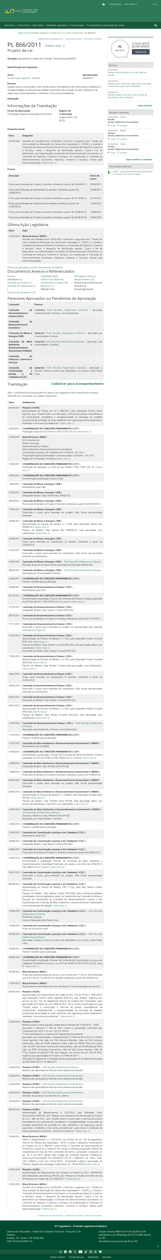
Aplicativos (93, 1257)
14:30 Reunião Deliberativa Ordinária (66, 367)
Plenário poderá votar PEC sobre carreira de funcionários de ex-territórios (127, 96)
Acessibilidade (115, 4)
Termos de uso (76, 1257)
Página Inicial (23, 33)
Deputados (38, 25)
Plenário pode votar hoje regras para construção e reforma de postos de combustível (129, 84)
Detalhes (124, 125)
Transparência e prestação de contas (105, 25)
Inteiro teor (53, 46)
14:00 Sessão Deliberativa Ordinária (60, 1067)
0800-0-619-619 (123, 1231)
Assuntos (9, 25)
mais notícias (145, 105)
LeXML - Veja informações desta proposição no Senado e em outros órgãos (130, 172)
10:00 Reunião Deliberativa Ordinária (67, 310)
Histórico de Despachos (19, 292)
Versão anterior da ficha (73, 39)
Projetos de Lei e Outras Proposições (66, 33)
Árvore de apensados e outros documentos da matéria (35, 267)
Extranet (106, 1257)
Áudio (113, 125)
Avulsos (11, 276)
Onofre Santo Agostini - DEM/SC (23, 78)
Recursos (45, 285)
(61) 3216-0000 (135, 1234)
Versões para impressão (92, 39)
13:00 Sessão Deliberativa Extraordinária (62, 1084)
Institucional (23, 25)
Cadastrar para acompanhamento (50, 39)
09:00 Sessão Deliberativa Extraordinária (62, 1092)
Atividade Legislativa (57, 25)
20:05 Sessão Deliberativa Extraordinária (62, 1075)
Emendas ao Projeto (17, 282)
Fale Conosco (131, 4)
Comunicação (77, 25)
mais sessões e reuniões (139, 159)
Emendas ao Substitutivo (20, 285)
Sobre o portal (57, 1257)
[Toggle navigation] (156, 25)
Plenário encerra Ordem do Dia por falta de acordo (127, 73)
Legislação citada (49, 276)
